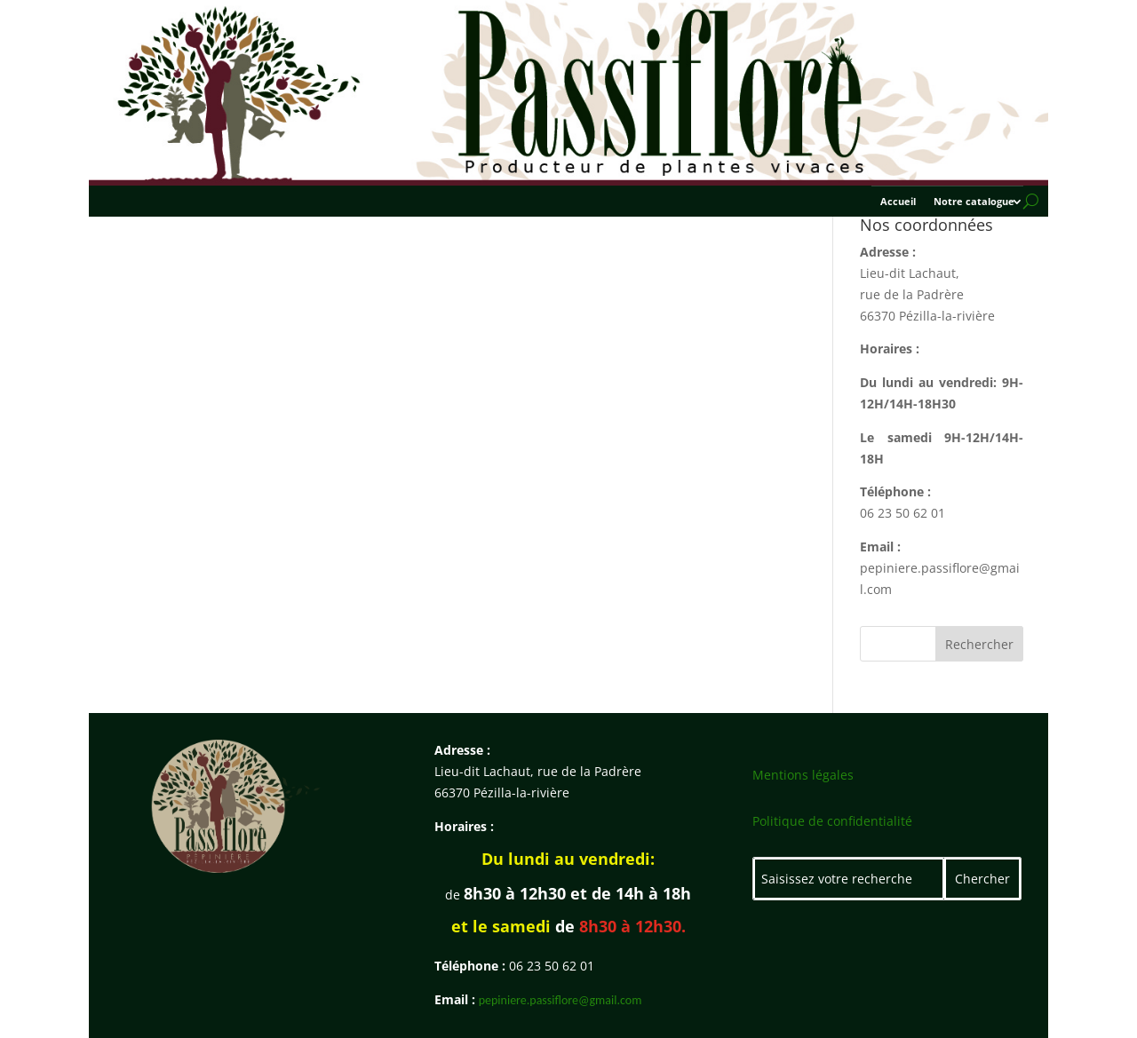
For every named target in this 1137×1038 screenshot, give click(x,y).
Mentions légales (803, 774)
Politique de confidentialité (832, 820)
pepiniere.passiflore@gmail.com (560, 1000)
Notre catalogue (974, 201)
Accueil (898, 201)
